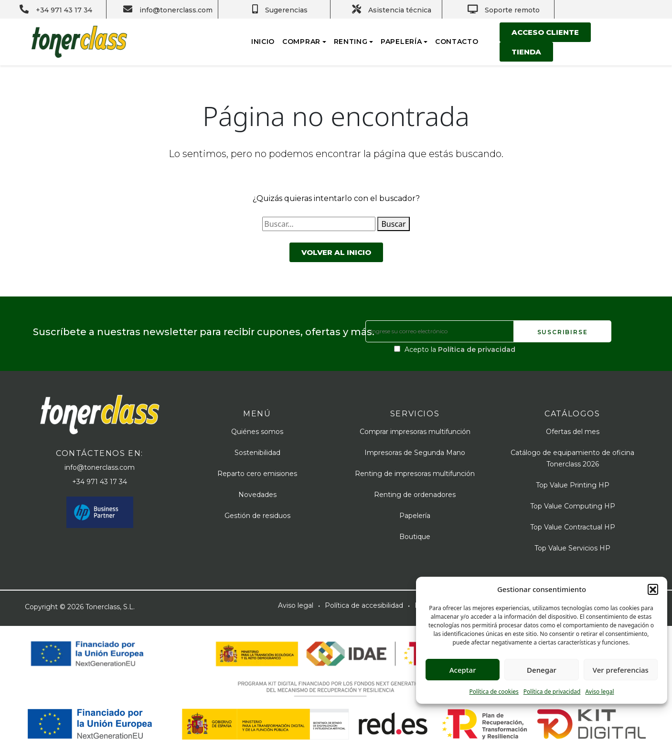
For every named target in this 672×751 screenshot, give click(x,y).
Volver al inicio (336, 252)
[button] (653, 589)
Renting (351, 41)
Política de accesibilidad (364, 605)
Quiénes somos (257, 431)
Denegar (541, 670)
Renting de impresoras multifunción (415, 473)
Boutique (414, 536)
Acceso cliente (545, 32)
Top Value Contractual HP (572, 527)
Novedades (257, 494)
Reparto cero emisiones (257, 473)
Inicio (263, 41)
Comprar (301, 41)
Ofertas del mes (572, 431)
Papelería (401, 41)
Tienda (526, 51)
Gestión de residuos (257, 515)
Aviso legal (599, 692)
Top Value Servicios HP (572, 548)
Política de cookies (493, 692)
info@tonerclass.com (99, 467)
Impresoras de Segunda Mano (414, 452)
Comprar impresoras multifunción (415, 431)
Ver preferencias (621, 670)
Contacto (457, 41)
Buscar (393, 224)
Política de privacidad (552, 692)
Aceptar (462, 670)
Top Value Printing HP (572, 485)
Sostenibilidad (257, 452)
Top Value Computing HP (572, 506)
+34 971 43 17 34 (99, 481)
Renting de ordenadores (415, 494)
